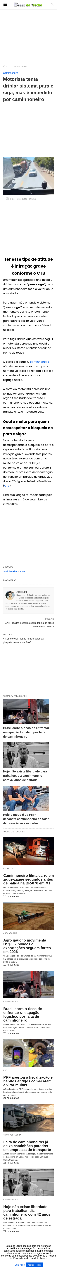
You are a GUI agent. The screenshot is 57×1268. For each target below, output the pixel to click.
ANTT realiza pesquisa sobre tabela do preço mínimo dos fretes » (29, 624)
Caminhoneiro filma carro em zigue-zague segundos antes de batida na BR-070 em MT (28, 879)
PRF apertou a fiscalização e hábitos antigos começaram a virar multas (28, 1081)
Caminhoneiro (20, 66)
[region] (28, 35)
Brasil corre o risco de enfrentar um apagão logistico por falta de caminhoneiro (26, 732)
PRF (5, 1070)
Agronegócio (10, 933)
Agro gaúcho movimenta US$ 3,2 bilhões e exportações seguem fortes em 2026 (27, 946)
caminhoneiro (39, 362)
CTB (7, 486)
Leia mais (20, 1264)
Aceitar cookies (34, 1265)
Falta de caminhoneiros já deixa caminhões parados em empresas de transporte (27, 1146)
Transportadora (12, 1135)
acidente (8, 868)
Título (6, 66)
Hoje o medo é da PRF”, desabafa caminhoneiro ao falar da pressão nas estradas (26, 819)
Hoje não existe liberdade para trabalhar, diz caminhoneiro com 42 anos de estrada (25, 776)
